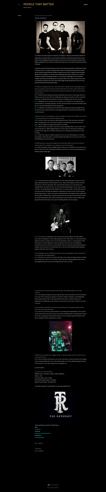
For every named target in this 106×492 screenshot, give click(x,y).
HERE (68, 386)
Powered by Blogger (53, 485)
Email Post (40, 443)
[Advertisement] (60, 465)
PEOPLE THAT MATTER (39, 4)
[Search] (86, 4)
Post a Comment (39, 450)
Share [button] (19, 15)
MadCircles (56, 487)
